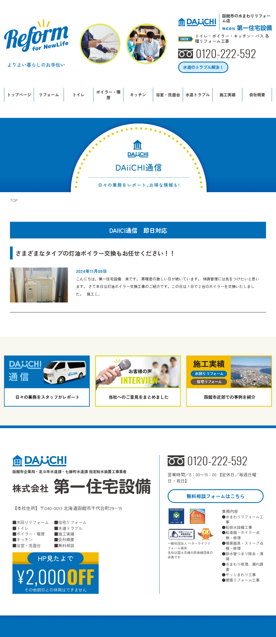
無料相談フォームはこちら (216, 495)
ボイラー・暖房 (108, 94)
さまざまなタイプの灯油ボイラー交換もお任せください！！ (95, 253)
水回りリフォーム (32, 522)
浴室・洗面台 (168, 94)
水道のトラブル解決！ (203, 67)
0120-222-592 (217, 460)
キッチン (138, 94)
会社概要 (257, 94)
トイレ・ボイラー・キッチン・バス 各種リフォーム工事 (232, 38)
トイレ (79, 94)
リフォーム (49, 94)
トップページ (19, 94)
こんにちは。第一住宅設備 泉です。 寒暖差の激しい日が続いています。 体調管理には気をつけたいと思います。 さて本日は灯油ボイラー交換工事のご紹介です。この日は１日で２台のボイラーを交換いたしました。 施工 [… (167, 286)
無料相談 (66, 545)
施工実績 (227, 94)
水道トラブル (197, 94)
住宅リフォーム (72, 522)
